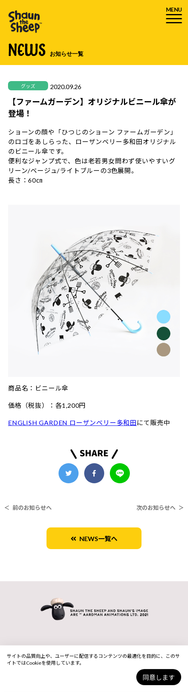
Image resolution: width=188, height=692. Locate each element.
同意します (159, 677)
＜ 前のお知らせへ (28, 507)
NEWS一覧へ (94, 538)
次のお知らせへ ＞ (160, 507)
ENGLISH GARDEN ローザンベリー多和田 (72, 422)
